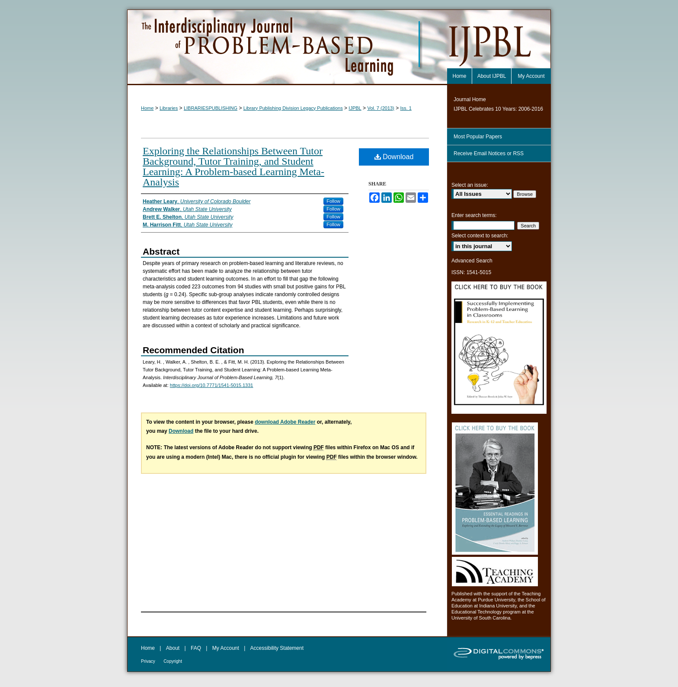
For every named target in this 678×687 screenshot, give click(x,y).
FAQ (196, 648)
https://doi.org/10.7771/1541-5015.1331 (211, 385)
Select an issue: (469, 185)
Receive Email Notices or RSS (489, 153)
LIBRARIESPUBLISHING (210, 108)
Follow (333, 201)
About (172, 648)
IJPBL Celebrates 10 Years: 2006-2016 (498, 109)
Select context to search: (479, 236)
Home (147, 108)
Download (394, 156)
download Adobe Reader (285, 422)
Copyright (172, 661)
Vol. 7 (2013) (380, 108)
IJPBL (355, 108)
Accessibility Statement (277, 648)
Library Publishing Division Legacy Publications (293, 108)
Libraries (169, 108)
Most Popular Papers (478, 137)
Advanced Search (472, 261)
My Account (225, 648)
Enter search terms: (474, 215)
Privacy (148, 661)
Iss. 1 (405, 108)
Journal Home (470, 99)
